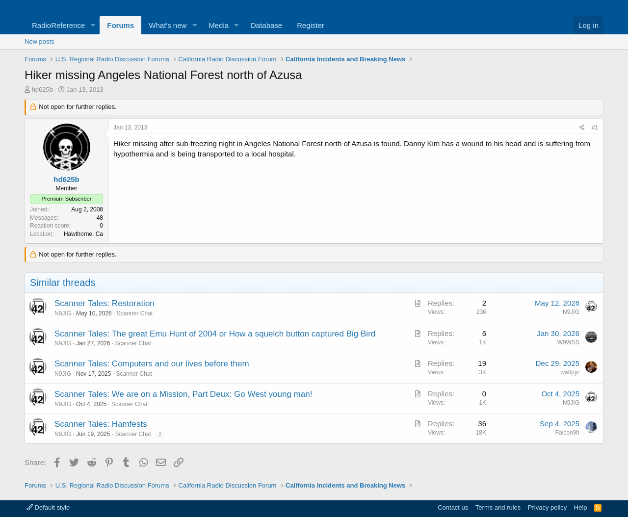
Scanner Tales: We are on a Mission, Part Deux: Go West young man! (183, 394)
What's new (167, 25)
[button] (93, 25)
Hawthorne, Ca (83, 234)
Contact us (453, 507)
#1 (595, 127)
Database (266, 25)
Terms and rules (498, 507)
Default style (48, 507)
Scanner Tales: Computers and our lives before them (151, 363)
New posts (39, 41)
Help (580, 507)
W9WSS (568, 342)
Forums (120, 25)
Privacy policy (547, 507)
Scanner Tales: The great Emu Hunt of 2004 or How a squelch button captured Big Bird (214, 333)
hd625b (42, 89)
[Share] (582, 127)
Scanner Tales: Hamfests (100, 424)
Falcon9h (567, 432)
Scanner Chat (135, 313)
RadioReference (58, 25)
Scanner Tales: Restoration (104, 303)
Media (219, 25)
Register (310, 25)
